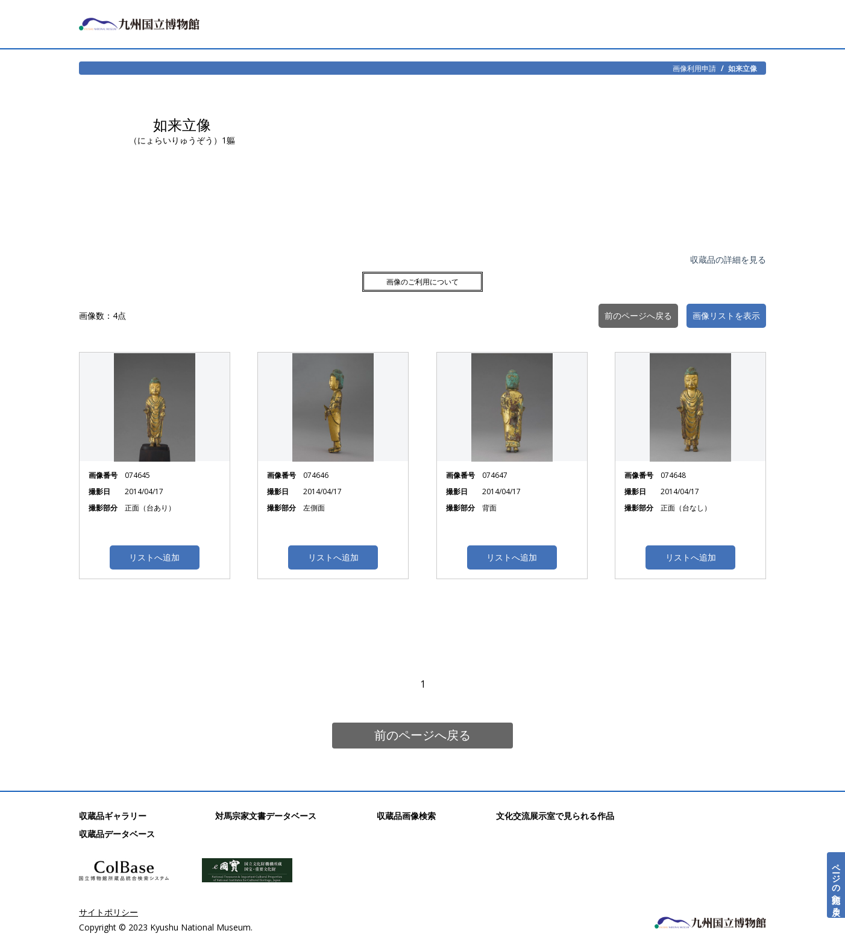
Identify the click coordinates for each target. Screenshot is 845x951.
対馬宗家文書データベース (265, 815)
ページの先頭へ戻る (836, 885)
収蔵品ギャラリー (112, 815)
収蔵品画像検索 (406, 815)
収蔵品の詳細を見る (728, 259)
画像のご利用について (422, 282)
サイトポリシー (108, 912)
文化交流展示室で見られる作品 (555, 815)
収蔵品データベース (117, 834)
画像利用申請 (694, 68)
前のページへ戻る (422, 735)
